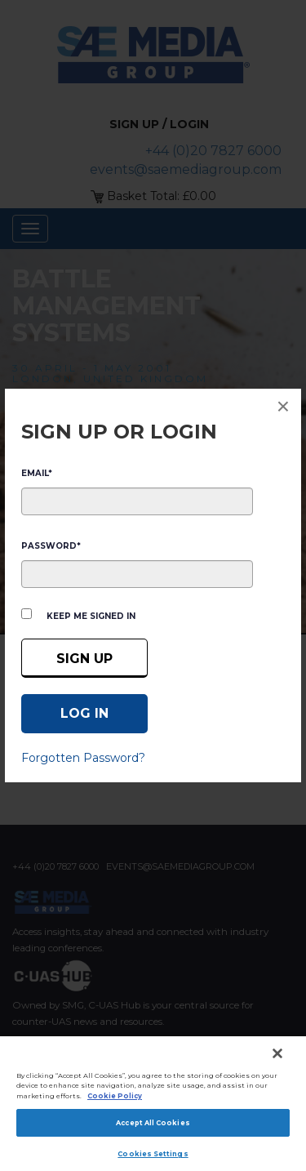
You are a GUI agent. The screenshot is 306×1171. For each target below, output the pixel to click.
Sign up (84, 658)
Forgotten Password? (83, 757)
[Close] (277, 1053)
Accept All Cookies (152, 1123)
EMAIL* (36, 473)
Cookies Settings (153, 1154)
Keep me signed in (91, 616)
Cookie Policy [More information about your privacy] (114, 1096)
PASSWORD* (51, 546)
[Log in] (84, 713)
